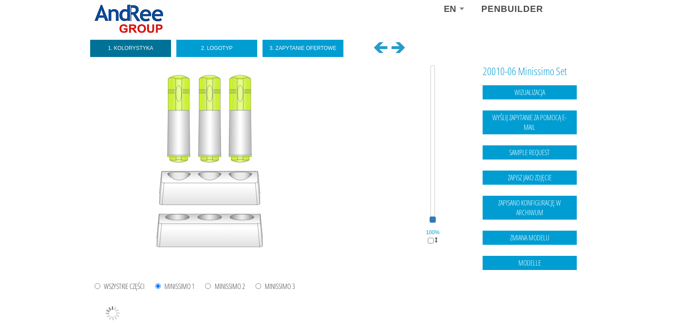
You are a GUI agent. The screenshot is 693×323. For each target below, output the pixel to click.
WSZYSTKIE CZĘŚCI (124, 286)
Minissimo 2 (230, 286)
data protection (581, 299)
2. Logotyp (216, 48)
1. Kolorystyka (130, 48)
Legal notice (544, 299)
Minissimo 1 (179, 286)
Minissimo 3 (280, 286)
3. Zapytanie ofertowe (303, 48)
